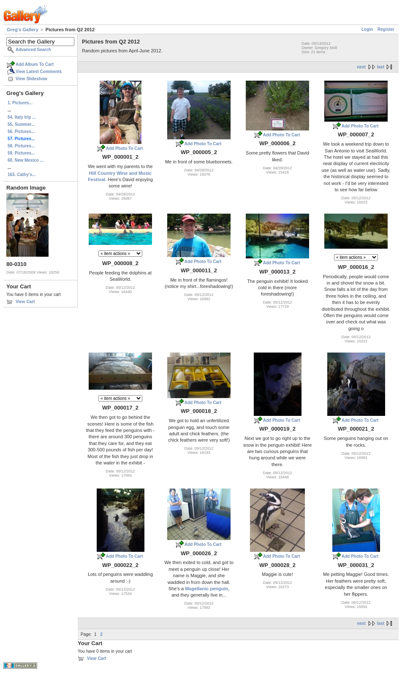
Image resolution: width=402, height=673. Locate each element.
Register (386, 29)
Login (367, 29)
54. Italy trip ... (22, 117)
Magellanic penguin (206, 588)
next (361, 67)
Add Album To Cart (35, 64)
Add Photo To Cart (124, 148)
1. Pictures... (20, 102)
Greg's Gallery (22, 29)
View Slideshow (31, 78)
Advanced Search (33, 49)
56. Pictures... (21, 131)
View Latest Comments (39, 71)
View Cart (25, 301)
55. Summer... (21, 124)
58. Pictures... (21, 146)
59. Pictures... (21, 153)
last (380, 67)
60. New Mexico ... (25, 160)
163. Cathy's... (21, 174)
